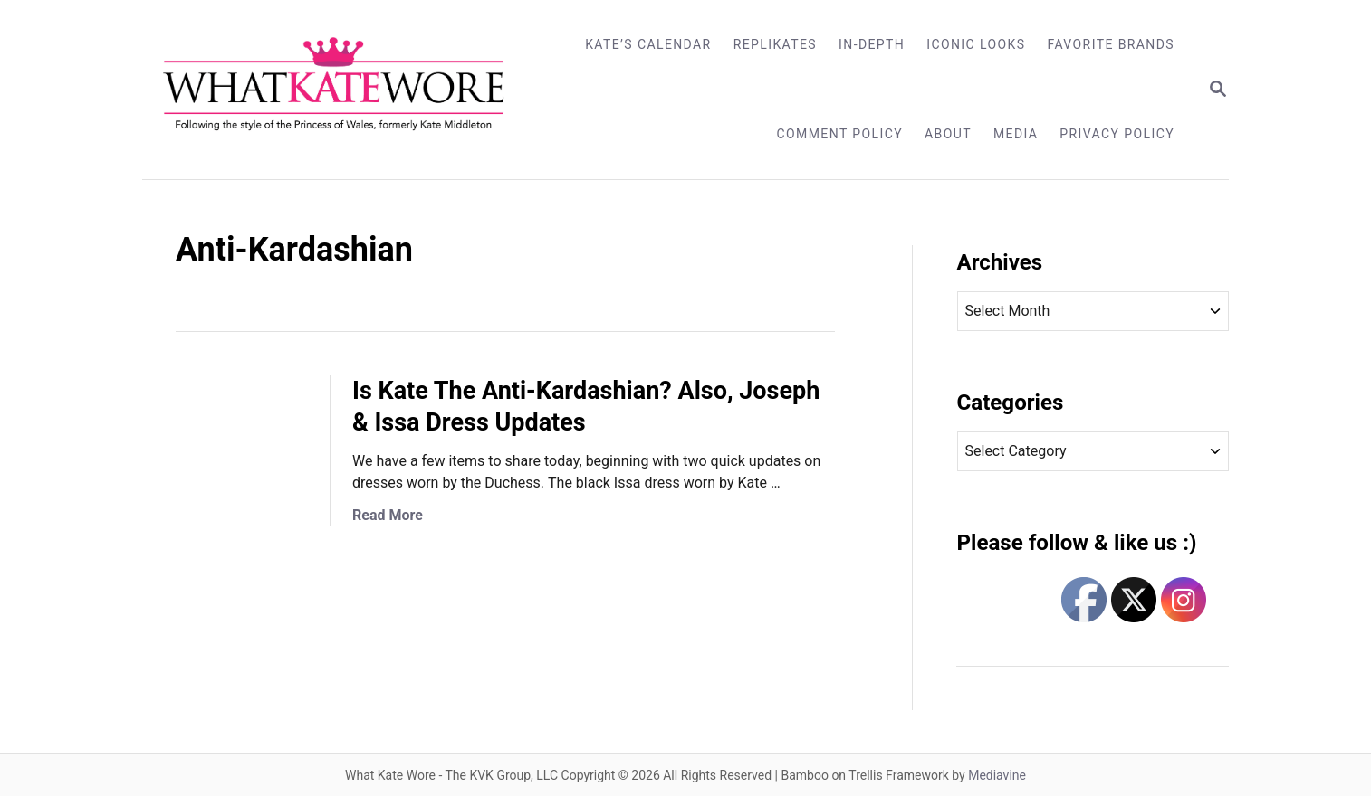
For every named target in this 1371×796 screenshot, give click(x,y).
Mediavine (997, 775)
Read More (387, 515)
